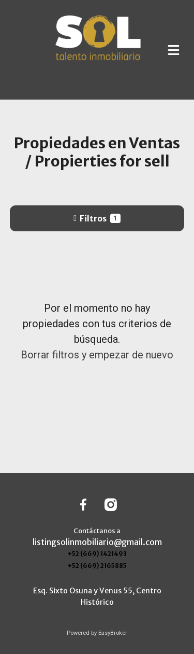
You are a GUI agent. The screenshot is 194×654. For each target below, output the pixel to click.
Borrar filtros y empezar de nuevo (97, 355)
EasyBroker (112, 633)
